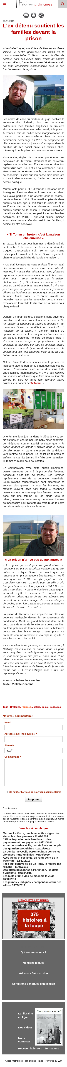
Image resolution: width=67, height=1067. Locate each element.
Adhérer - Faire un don (33, 973)
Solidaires (55, 707)
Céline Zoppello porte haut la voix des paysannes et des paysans (27, 841)
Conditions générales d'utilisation (33, 983)
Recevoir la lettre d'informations (38, 1048)
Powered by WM (53, 1060)
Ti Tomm (36, 383)
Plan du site (30, 1060)
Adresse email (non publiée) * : (21, 733)
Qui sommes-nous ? (33, 952)
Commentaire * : (13, 756)
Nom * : (8, 722)
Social (45, 707)
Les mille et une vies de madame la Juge (28, 875)
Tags (40, 1060)
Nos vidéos (25, 1027)
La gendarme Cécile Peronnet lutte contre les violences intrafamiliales (31, 853)
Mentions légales (33, 962)
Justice (36, 707)
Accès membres (13, 1060)
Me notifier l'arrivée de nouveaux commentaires (35, 792)
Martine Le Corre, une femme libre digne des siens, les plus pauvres (31, 835)
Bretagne (15, 707)
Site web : (9, 745)
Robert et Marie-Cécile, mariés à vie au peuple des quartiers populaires (32, 847)
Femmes (26, 707)
